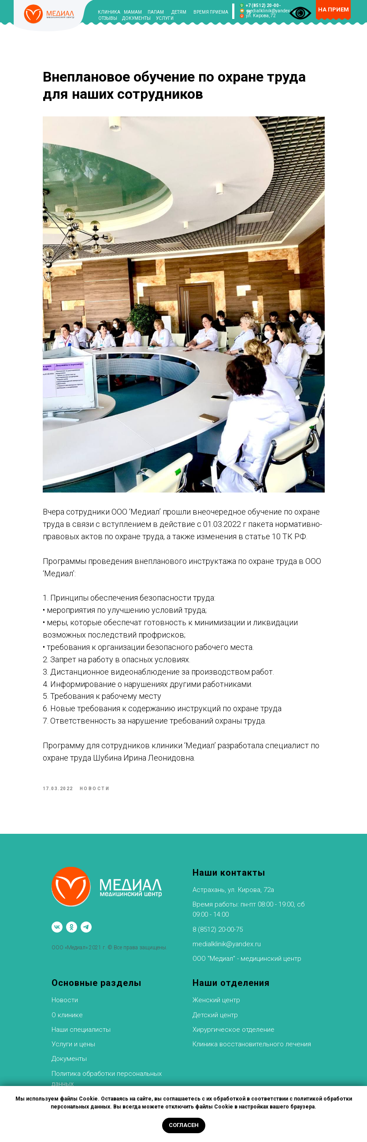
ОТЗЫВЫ (107, 18)
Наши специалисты (81, 1030)
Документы (69, 1059)
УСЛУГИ (165, 18)
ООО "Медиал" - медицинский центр (247, 959)
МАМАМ (133, 12)
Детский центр (215, 1015)
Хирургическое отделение (233, 1030)
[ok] (71, 927)
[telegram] (86, 927)
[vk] (57, 927)
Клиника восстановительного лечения (252, 1044)
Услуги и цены (73, 1044)
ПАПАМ (156, 12)
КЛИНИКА (109, 12)
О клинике (67, 1015)
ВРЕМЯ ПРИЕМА (210, 12)
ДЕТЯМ (178, 12)
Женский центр (216, 1000)
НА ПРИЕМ (333, 9)
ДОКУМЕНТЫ (136, 18)
